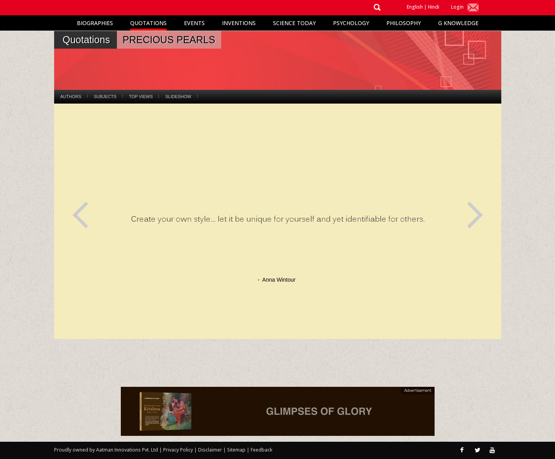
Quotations (148, 23)
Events (194, 23)
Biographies (95, 23)
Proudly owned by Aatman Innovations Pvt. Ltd (106, 449)
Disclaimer (210, 449)
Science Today (294, 23)
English (415, 7)
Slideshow (178, 96)
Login (457, 7)
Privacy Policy (178, 449)
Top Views (141, 96)
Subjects (105, 96)
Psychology (351, 23)
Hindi (433, 7)
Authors (71, 96)
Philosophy (403, 23)
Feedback (261, 449)
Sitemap (237, 449)
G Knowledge (458, 23)
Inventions (239, 23)
